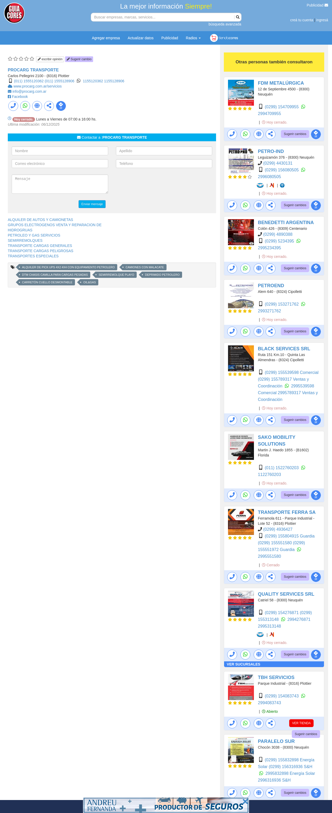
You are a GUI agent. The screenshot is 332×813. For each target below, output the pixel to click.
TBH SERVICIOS (276, 677)
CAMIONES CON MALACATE (145, 267)
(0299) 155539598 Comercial (292, 372)
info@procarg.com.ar (29, 91)
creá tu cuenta (301, 20)
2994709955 (269, 113)
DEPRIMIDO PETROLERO (162, 274)
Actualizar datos (141, 38)
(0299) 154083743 (282, 696)
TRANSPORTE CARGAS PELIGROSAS (40, 251)
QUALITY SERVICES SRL (286, 594)
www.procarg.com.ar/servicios (37, 86)
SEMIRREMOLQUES (25, 240)
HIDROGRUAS (20, 230)
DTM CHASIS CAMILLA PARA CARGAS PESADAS (55, 274)
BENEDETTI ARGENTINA (286, 222)
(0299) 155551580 (275, 543)
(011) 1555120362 (29, 81)
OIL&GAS (89, 282)
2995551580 (269, 556)
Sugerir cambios (295, 134)
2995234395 (269, 248)
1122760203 (269, 474)
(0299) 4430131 (278, 163)
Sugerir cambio (79, 59)
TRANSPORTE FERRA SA (287, 512)
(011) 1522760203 (282, 468)
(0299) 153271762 (282, 304)
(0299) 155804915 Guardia (290, 536)
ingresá (322, 20)
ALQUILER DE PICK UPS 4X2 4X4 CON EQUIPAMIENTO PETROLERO (68, 267)
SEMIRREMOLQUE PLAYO (116, 274)
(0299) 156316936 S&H (290, 766)
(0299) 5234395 (280, 241)
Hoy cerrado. (274, 122)
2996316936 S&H (274, 780)
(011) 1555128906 (59, 81)
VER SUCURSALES (243, 664)
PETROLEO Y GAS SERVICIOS (34, 235)
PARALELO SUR (276, 741)
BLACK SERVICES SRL (284, 348)
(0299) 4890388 (278, 234)
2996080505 (269, 176)
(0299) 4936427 (278, 529)
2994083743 (269, 703)
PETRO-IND (271, 151)
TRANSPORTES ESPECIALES (33, 256)
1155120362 (93, 81)
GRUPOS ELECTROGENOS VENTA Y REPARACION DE (55, 225)
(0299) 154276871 (282, 612)
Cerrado (271, 565)
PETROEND (271, 285)
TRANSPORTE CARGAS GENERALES (40, 246)
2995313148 (269, 626)
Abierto (270, 711)
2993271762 (269, 311)
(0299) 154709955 (282, 107)
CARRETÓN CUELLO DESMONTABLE (47, 282)
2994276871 (298, 619)
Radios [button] (193, 38)
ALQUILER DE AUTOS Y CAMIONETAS (40, 220)
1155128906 (114, 81)
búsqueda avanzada (225, 24)
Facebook (20, 97)
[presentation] (155, 184)
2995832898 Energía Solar (290, 773)
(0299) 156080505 (282, 170)
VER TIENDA (301, 723)
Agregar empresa (106, 38)
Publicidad (317, 5)
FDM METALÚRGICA (281, 83)
